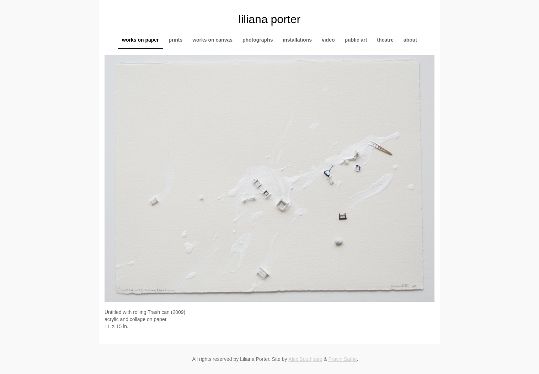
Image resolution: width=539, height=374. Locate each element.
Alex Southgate (305, 359)
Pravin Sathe (342, 359)
